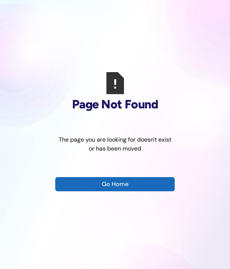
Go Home (115, 184)
